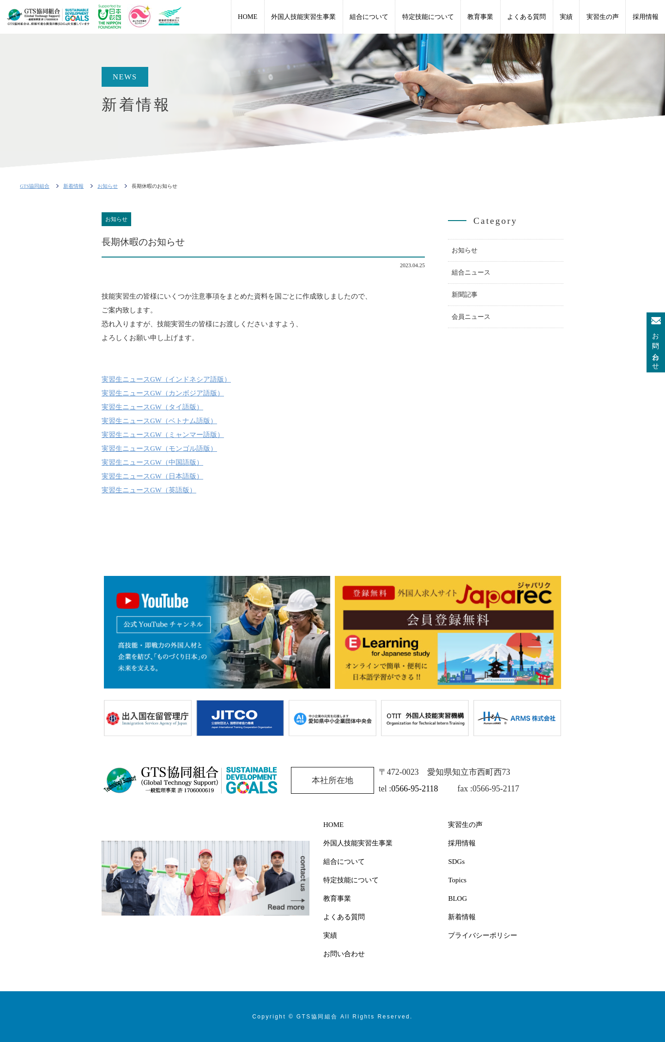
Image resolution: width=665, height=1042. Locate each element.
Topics (457, 880)
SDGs (456, 861)
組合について (369, 16)
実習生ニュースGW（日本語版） (152, 476)
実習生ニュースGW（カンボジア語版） (163, 393)
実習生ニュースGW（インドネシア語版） (166, 379)
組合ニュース (471, 272)
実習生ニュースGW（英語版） (149, 490)
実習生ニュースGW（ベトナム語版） (159, 421)
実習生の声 (602, 16)
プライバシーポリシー (482, 935)
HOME (247, 16)
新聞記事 (465, 294)
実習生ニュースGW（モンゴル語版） (159, 448)
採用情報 (646, 16)
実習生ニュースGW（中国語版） (152, 462)
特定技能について (428, 16)
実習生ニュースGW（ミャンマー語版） (163, 434)
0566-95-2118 (414, 788)
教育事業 (480, 16)
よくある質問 (526, 16)
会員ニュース (471, 316)
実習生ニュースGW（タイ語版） (152, 407)
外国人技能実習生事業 (303, 16)
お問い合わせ (655, 348)
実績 (566, 16)
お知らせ (465, 250)
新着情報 (462, 917)
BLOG (457, 898)
